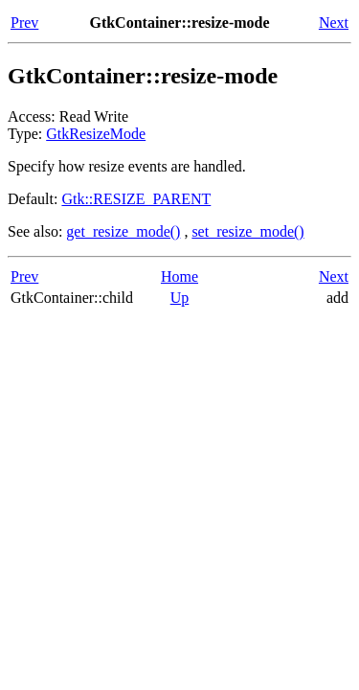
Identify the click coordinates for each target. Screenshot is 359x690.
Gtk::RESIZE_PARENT (136, 199)
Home (179, 276)
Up (180, 297)
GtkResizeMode (96, 134)
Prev (24, 22)
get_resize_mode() (123, 231)
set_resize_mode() (247, 231)
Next (333, 22)
